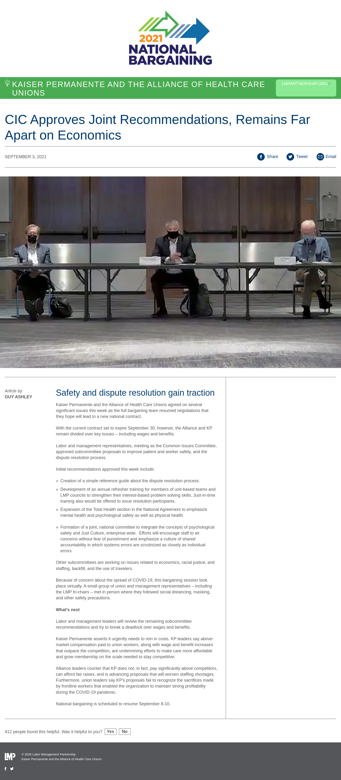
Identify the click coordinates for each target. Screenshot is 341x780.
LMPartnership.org (306, 83)
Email (326, 156)
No (125, 731)
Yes (110, 731)
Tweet (297, 156)
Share (267, 156)
